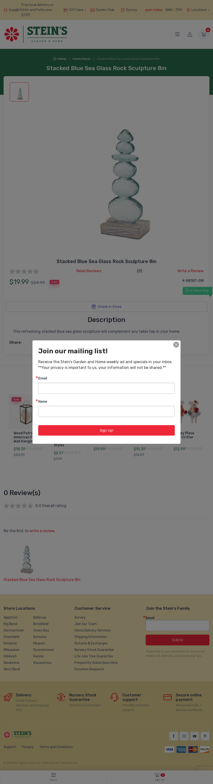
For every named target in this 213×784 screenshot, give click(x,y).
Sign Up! (106, 430)
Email (42, 378)
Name (42, 401)
